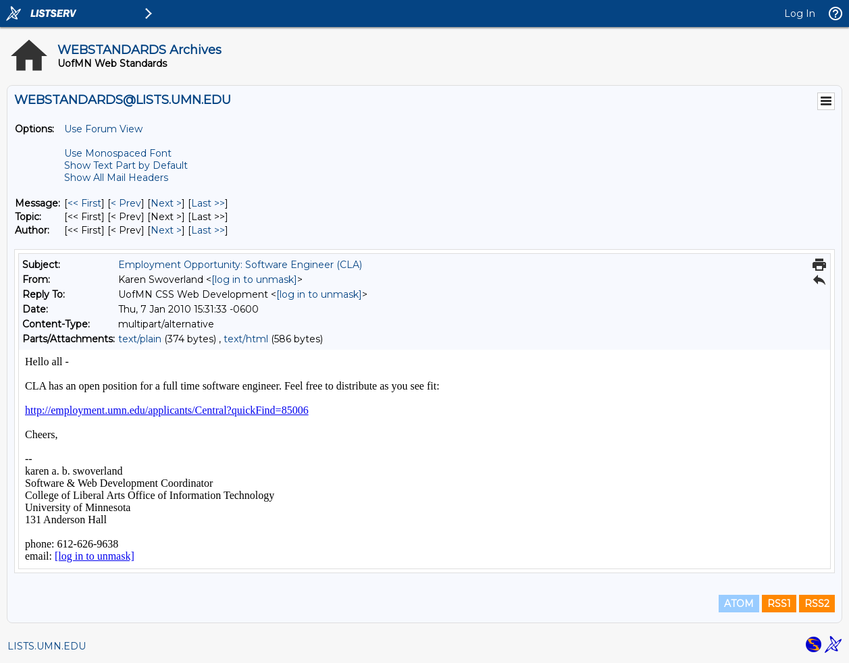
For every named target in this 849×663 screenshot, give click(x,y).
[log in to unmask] (254, 279)
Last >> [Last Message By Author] (208, 230)
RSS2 (816, 604)
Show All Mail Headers (116, 177)
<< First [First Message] (84, 203)
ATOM (739, 604)
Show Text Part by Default (126, 165)
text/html (246, 339)
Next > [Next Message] (166, 203)
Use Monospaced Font (118, 153)
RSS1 (779, 604)
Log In (799, 13)
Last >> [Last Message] (208, 203)
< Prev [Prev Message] (126, 203)
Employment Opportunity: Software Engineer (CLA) (240, 265)
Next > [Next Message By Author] (166, 230)
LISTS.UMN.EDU (46, 646)
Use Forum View (103, 129)
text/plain (139, 339)
